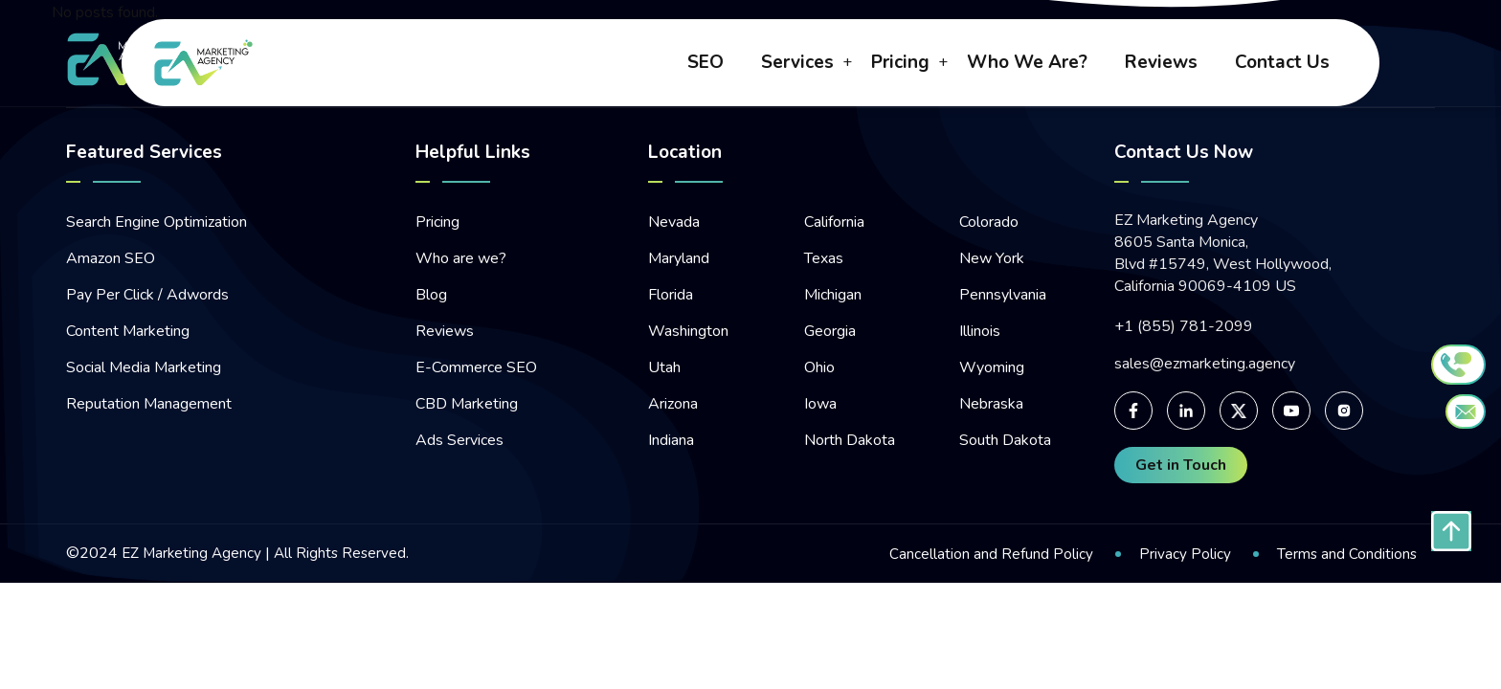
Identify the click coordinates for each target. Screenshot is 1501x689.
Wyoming (991, 367)
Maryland (678, 258)
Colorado (989, 222)
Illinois (979, 331)
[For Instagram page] (1344, 410)
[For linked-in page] (1186, 410)
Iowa (820, 403)
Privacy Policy (1183, 554)
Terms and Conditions (1346, 554)
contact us (1282, 64)
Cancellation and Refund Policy (989, 554)
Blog (431, 294)
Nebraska (991, 403)
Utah (664, 367)
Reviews (444, 331)
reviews (1161, 64)
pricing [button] (900, 64)
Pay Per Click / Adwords (147, 294)
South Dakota (1005, 440)
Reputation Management (149, 403)
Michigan (833, 294)
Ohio (819, 367)
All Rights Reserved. (344, 553)
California (834, 222)
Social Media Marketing (143, 367)
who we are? (1027, 64)
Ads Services (459, 440)
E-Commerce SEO (476, 367)
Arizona (673, 403)
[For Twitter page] (1239, 410)
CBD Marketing (466, 403)
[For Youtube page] (1291, 410)
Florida (670, 294)
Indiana (671, 440)
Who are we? (460, 258)
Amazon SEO (110, 258)
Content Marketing (128, 331)
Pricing (437, 222)
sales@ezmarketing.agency (1204, 364)
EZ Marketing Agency (193, 553)
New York (991, 258)
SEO (705, 64)
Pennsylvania (1002, 294)
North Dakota (849, 440)
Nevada (674, 222)
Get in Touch (1180, 465)
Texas (823, 258)
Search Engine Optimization (156, 222)
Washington (688, 331)
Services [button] (797, 64)
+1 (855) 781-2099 (1183, 327)
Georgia (830, 331)
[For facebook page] (1133, 410)
